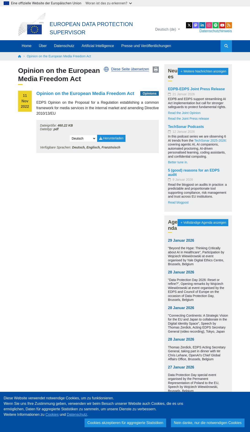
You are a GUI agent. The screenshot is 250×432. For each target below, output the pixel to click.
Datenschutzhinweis (215, 31)
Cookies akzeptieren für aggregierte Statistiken (125, 423)
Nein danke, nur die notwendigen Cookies (208, 423)
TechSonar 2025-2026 (210, 140)
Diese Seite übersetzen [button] (130, 69)
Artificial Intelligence (98, 46)
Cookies (52, 414)
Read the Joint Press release (188, 118)
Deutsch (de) (166, 29)
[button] (106, 69)
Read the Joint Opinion (184, 113)
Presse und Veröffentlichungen (146, 46)
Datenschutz (64, 46)
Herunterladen (111, 138)
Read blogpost (178, 202)
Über (43, 46)
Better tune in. (178, 162)
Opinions (150, 93)
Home (27, 46)
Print (156, 69)
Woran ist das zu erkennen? (108, 3)
